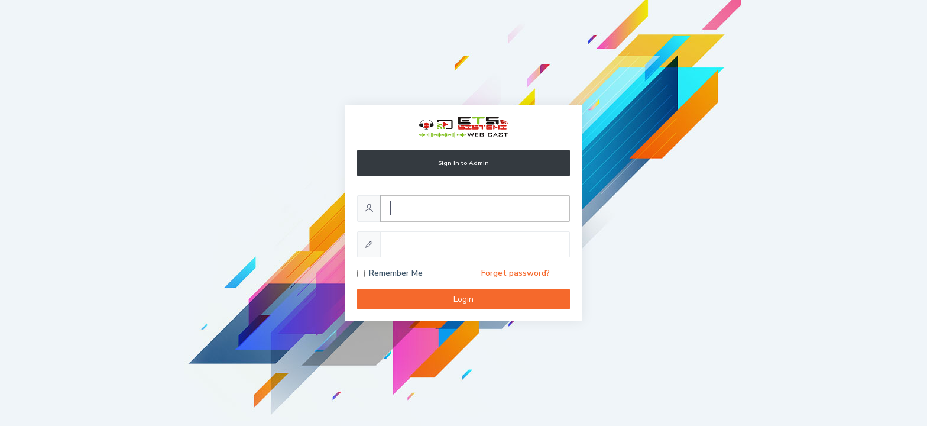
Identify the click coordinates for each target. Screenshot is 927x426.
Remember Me (396, 273)
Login (463, 299)
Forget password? (515, 273)
